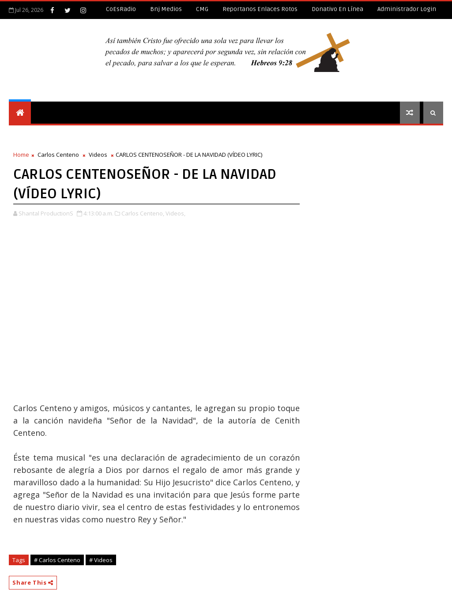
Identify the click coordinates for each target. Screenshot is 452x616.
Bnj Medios (166, 9)
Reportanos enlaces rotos (260, 9)
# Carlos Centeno (57, 560)
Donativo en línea (337, 9)
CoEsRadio (121, 9)
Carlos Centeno (58, 155)
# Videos (101, 560)
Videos (98, 155)
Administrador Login (406, 9)
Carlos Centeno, (142, 213)
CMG (202, 9)
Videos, (175, 213)
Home (21, 155)
